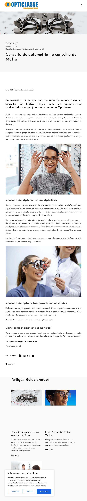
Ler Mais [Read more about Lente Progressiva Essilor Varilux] (49, 450)
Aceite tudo (44, 491)
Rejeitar (30, 491)
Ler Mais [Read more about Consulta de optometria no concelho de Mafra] (15, 455)
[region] (29, 483)
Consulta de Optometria (15, 49)
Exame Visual (38, 49)
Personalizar (15, 491)
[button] (82, 6)
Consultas (28, 49)
